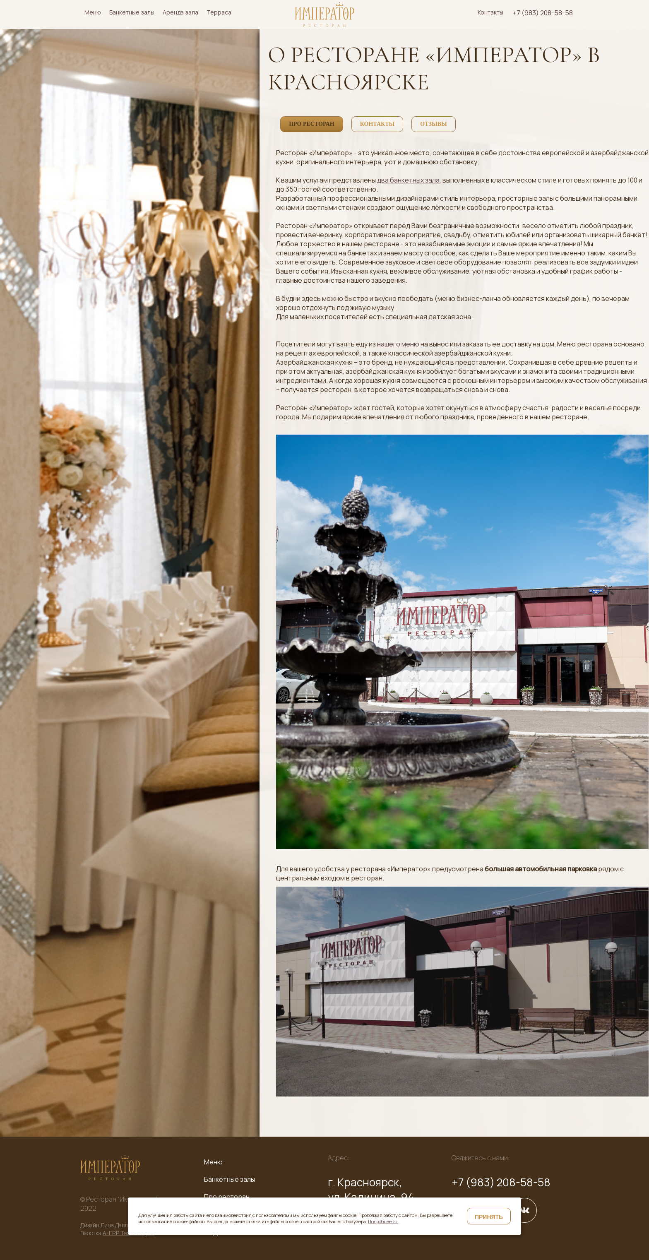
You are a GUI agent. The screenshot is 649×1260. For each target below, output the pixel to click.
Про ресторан (227, 1196)
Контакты (490, 12)
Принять (489, 1217)
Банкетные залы (131, 12)
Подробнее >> (383, 1221)
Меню (92, 12)
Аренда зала (180, 12)
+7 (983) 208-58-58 (543, 12)
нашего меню (398, 344)
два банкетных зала (408, 180)
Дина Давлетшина (124, 1225)
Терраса (219, 12)
